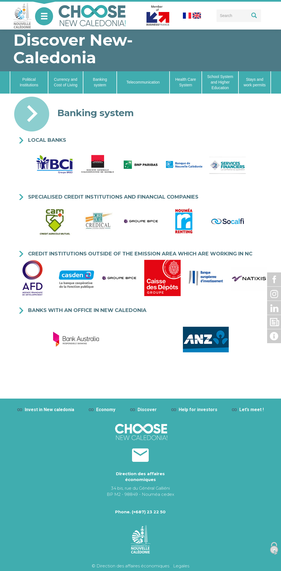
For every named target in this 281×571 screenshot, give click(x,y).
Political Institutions (29, 82)
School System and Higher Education (220, 82)
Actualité (274, 336)
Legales (181, 565)
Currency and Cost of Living (66, 82)
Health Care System (185, 82)
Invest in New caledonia (49, 409)
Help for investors (198, 409)
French (187, 16)
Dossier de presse (274, 322)
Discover (147, 409)
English (197, 16)
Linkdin (274, 308)
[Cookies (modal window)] (274, 548)
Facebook (274, 279)
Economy (105, 409)
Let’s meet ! (251, 409)
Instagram (274, 294)
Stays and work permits (254, 82)
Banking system (100, 82)
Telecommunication (143, 82)
